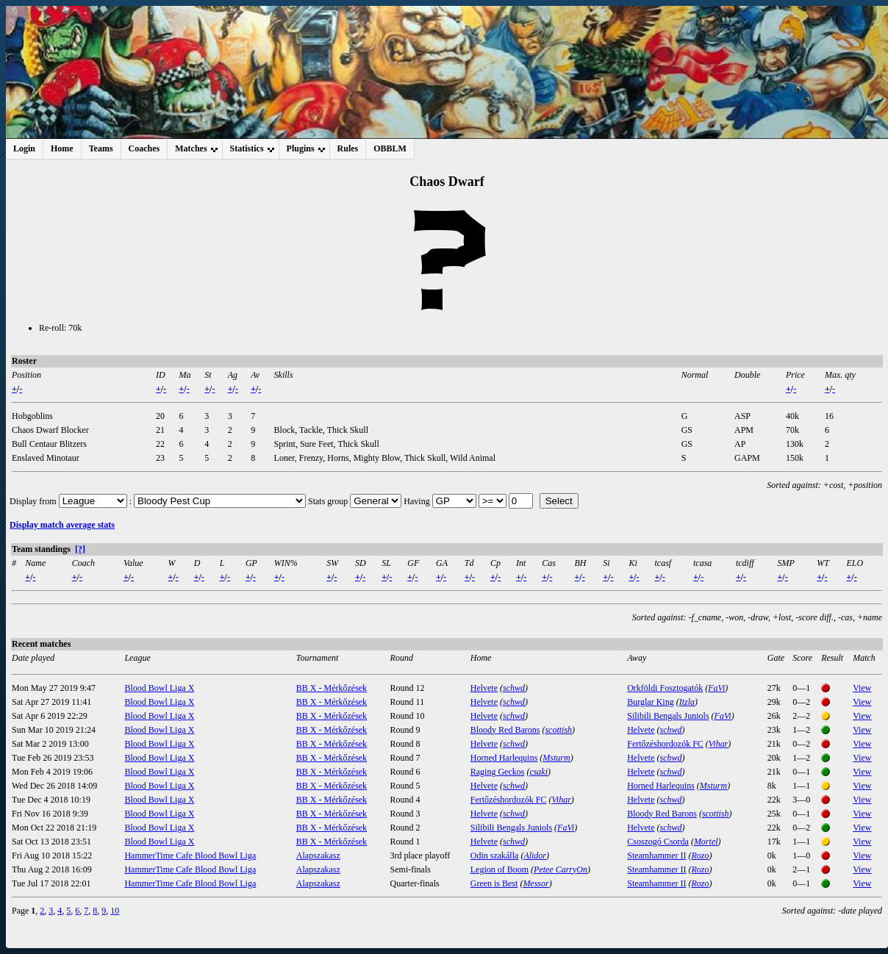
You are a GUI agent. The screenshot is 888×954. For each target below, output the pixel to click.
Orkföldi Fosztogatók (665, 688)
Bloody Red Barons (505, 730)
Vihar (718, 744)
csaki (538, 772)
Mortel (706, 841)
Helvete (484, 688)
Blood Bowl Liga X (159, 688)
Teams (101, 148)
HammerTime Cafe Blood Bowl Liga (190, 855)
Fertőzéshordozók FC (665, 744)
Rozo (700, 855)
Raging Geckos (497, 772)
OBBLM (390, 148)
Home (62, 148)
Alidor (534, 855)
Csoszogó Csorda (658, 841)
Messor (535, 883)
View (862, 688)
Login (24, 148)
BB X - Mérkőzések (331, 688)
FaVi (716, 688)
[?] (80, 549)
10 (114, 910)
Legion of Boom (499, 869)
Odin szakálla (494, 855)
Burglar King (650, 702)
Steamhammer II (656, 855)
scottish (558, 730)
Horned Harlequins (504, 758)
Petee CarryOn (560, 869)
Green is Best (494, 883)
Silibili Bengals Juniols (668, 716)
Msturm (556, 758)
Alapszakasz (318, 855)
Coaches (144, 148)
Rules (348, 148)
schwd (514, 688)
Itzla (687, 702)
